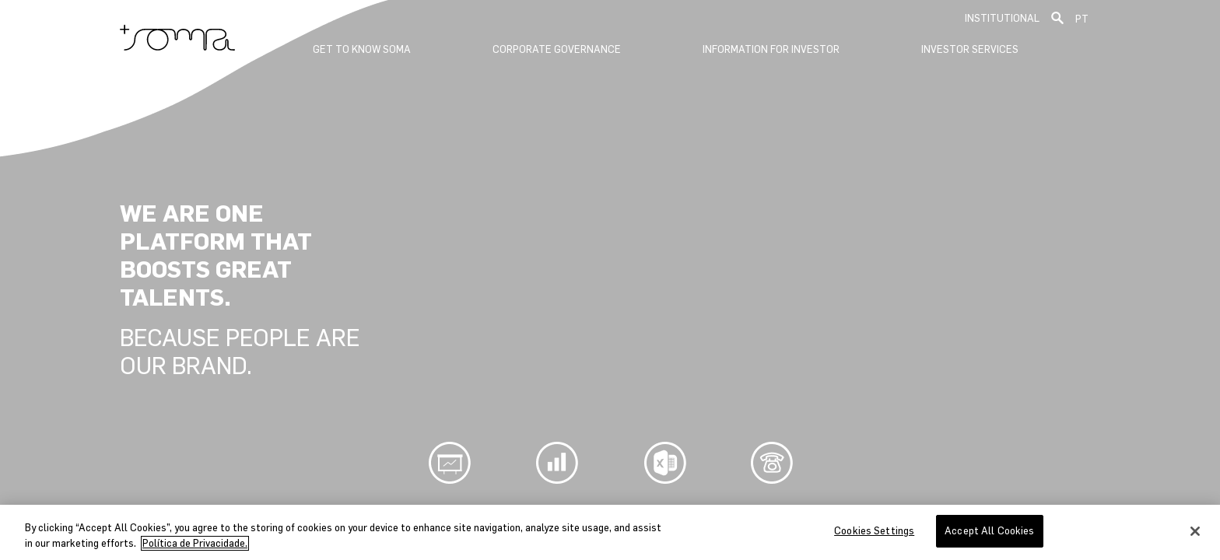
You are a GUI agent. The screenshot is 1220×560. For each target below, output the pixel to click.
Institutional (1002, 18)
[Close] (1195, 531)
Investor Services (969, 49)
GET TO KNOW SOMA (362, 49)
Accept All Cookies (989, 531)
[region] (610, 532)
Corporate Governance (557, 49)
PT (1082, 19)
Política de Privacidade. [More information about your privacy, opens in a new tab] (194, 543)
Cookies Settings (874, 531)
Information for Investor (771, 49)
